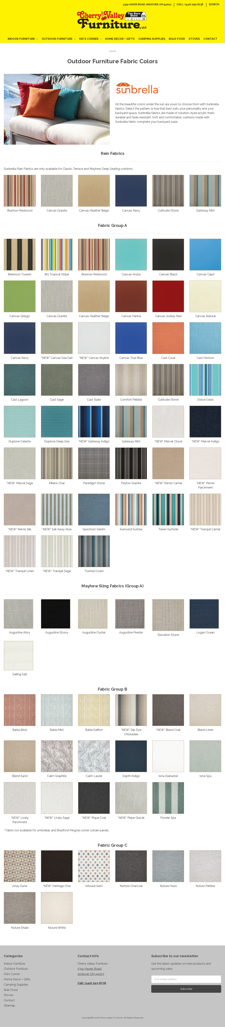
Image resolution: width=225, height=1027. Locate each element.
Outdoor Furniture (59, 38)
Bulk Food (177, 38)
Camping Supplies (151, 38)
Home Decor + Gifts (120, 38)
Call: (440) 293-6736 (190, 4)
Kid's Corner (90, 38)
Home (112, 51)
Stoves (194, 38)
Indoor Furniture (23, 38)
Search (214, 4)
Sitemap (9, 1005)
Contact (210, 38)
